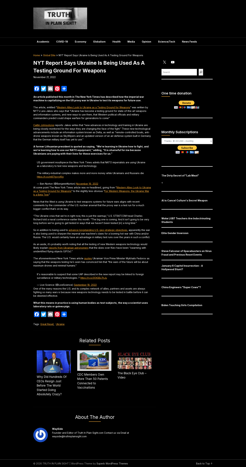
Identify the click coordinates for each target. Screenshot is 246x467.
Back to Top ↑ (204, 463)
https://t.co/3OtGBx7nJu (93, 277)
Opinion (146, 41)
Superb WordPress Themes (112, 463)
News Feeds (189, 41)
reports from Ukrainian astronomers (68, 247)
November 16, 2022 (87, 183)
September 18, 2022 (85, 284)
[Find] (201, 72)
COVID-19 (62, 41)
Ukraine (60, 324)
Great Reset (47, 324)
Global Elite (49, 55)
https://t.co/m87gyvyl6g (50, 176)
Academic (43, 41)
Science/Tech (166, 41)
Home (36, 55)
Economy (80, 41)
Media (131, 41)
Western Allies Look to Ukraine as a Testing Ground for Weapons (93, 107)
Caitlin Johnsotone (43, 125)
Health (116, 41)
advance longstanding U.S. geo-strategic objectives (98, 230)
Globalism (99, 41)
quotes (88, 258)
